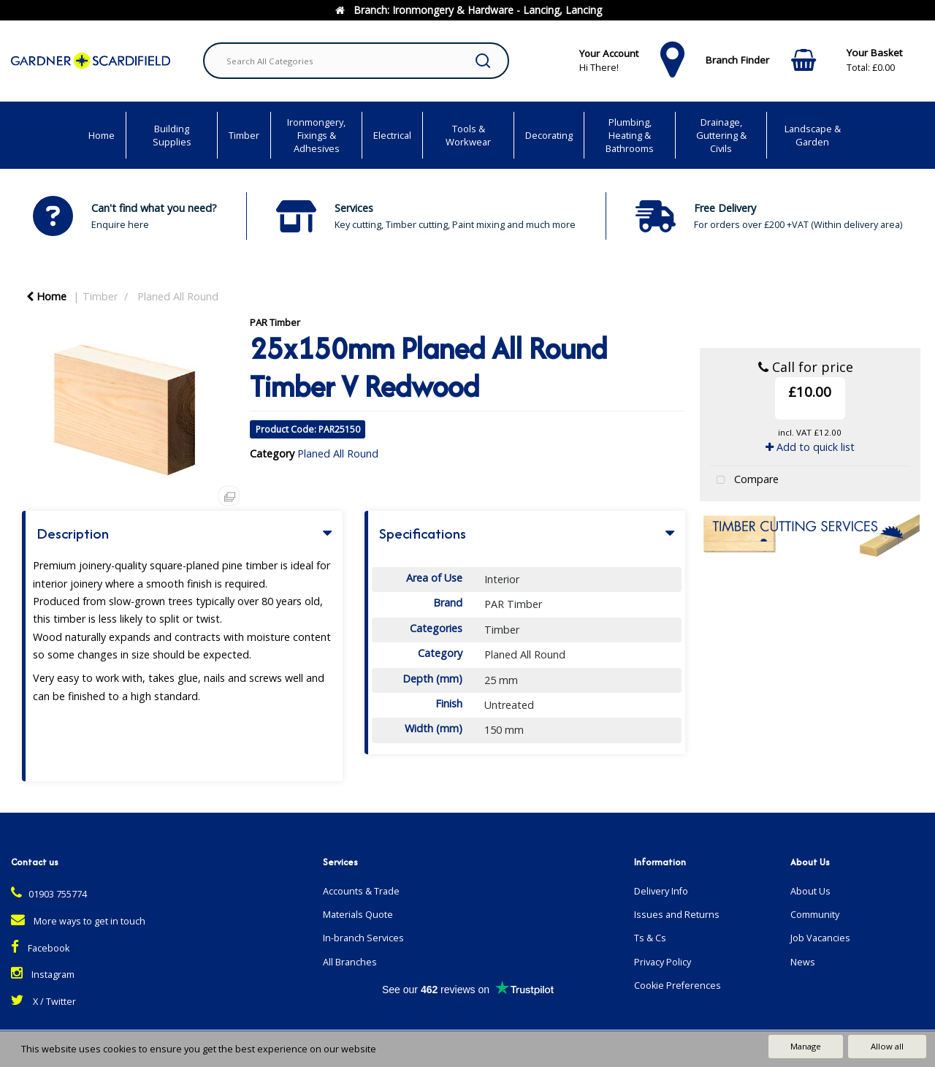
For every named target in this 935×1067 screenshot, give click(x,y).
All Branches (350, 962)
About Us (810, 891)
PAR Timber (275, 322)
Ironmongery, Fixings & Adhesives (316, 135)
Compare (744, 480)
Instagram (43, 974)
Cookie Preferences (677, 985)
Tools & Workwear (468, 135)
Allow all (887, 1046)
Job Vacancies (820, 938)
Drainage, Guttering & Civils (721, 135)
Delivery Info (661, 891)
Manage (805, 1046)
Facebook (40, 948)
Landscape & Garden (813, 135)
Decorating (549, 135)
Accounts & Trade (361, 891)
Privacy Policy (662, 962)
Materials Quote (358, 914)
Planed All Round (177, 296)
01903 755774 (49, 894)
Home (101, 135)
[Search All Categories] (356, 60)
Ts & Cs (650, 938)
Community (814, 914)
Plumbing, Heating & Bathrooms (630, 135)
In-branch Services (363, 938)
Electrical (392, 135)
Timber (244, 135)
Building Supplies (172, 135)
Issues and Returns (677, 914)
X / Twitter (43, 1001)
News (802, 962)
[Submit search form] (483, 61)
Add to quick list (810, 447)
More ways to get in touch (78, 921)
